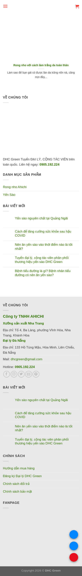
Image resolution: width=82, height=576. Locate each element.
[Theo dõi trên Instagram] (14, 374)
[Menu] (5, 6)
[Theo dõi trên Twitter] (21, 374)
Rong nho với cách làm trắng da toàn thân (41, 65)
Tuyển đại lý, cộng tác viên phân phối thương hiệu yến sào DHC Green (42, 260)
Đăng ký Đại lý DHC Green (22, 476)
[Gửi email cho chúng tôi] (28, 374)
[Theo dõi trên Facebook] (6, 374)
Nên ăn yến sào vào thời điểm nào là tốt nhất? (43, 246)
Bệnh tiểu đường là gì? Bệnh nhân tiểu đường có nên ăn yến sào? (43, 273)
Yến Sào (9, 195)
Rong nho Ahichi (15, 187)
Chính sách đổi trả (16, 484)
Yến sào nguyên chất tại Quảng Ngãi (41, 218)
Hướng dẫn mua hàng (19, 468)
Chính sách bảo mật (17, 491)
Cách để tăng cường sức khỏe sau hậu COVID (43, 233)
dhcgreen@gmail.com (26, 359)
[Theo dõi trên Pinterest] (36, 374)
